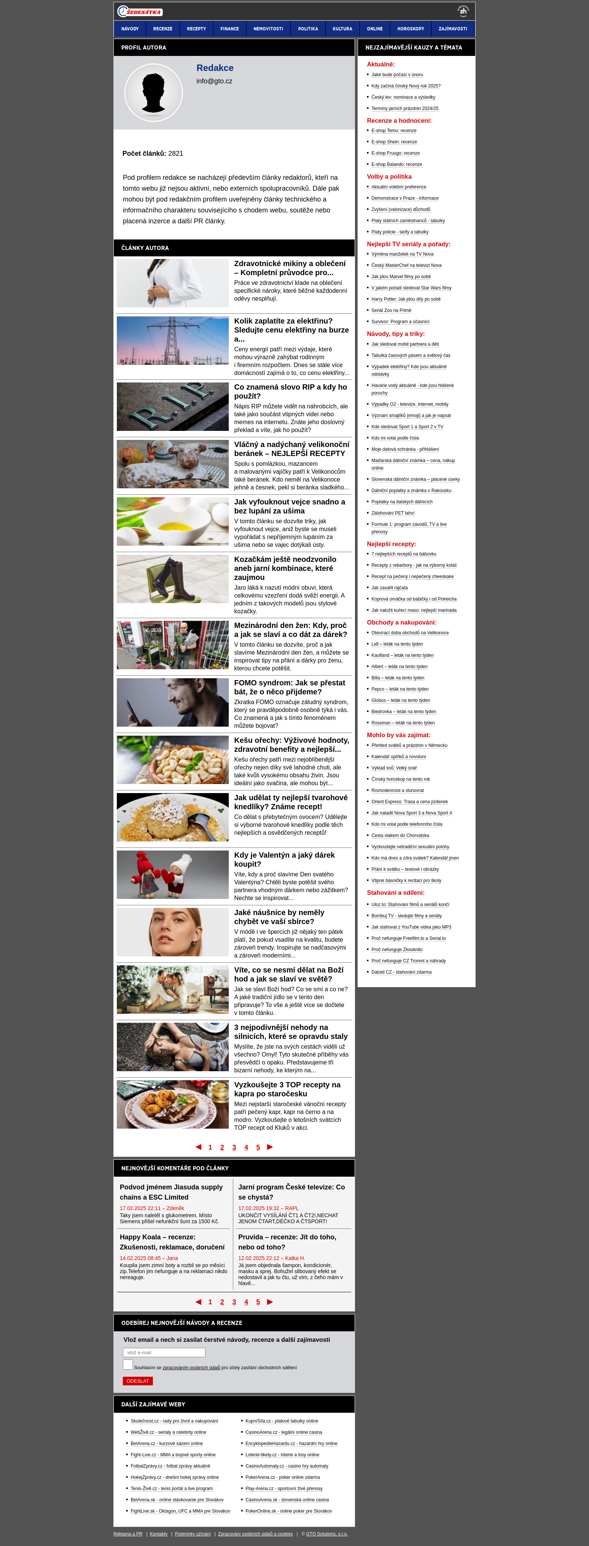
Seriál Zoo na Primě (391, 310)
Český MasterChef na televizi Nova (407, 265)
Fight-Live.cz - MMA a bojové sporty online (173, 1454)
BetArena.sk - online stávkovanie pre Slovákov (177, 1499)
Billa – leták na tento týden (398, 677)
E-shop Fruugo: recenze (396, 153)
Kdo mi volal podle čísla (395, 438)
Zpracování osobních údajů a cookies (255, 1534)
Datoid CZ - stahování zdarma (402, 972)
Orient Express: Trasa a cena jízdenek (410, 801)
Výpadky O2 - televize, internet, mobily (410, 404)
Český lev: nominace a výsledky (403, 97)
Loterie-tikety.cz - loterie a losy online (283, 1454)
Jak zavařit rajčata (390, 587)
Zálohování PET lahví (393, 513)
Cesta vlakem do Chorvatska (400, 835)
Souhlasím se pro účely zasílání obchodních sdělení (215, 1367)
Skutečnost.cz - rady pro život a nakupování (174, 1421)
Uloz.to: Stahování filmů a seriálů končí (410, 904)
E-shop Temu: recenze (394, 130)
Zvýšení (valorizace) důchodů (401, 209)
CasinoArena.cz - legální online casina (284, 1432)
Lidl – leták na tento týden (397, 644)
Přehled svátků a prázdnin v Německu (409, 745)
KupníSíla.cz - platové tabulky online (282, 1421)
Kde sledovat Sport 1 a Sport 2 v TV (407, 426)
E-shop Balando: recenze (397, 164)
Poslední (270, 1146)
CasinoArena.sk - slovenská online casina (287, 1499)
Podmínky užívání (193, 1534)
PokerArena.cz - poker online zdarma (283, 1477)
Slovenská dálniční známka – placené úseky (416, 479)
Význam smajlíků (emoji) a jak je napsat (411, 415)
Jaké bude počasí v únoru (397, 74)
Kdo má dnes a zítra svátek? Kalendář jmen (415, 858)
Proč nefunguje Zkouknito (397, 949)
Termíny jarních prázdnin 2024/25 (405, 108)
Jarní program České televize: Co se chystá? (292, 1192)
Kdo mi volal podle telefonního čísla (407, 824)
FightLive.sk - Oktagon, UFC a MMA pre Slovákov (180, 1511)
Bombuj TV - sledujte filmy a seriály (407, 915)
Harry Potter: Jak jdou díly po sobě (406, 299)
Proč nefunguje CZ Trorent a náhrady (409, 960)
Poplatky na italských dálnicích (402, 501)
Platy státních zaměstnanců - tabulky (408, 220)
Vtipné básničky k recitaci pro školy (406, 880)
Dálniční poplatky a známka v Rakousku (412, 490)
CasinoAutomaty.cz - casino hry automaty (287, 1466)
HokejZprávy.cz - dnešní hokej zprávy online (175, 1477)
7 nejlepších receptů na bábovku (404, 554)
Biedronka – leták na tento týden (404, 711)
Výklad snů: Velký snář (394, 768)
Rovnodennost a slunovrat (398, 790)
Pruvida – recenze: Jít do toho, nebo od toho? (288, 1242)
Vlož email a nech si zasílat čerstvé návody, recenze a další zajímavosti (227, 1339)
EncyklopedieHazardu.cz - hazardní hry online (292, 1443)
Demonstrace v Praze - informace (405, 198)
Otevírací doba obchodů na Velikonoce (410, 632)
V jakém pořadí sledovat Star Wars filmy (412, 288)
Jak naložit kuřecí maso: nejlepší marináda (414, 610)
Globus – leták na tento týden (401, 700)
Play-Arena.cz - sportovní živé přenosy (284, 1488)
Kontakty (159, 1534)
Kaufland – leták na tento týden (402, 655)
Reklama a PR (127, 1534)
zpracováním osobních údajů (191, 1367)
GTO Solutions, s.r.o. (327, 1534)
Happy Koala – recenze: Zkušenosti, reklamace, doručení (172, 1242)
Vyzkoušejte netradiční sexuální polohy (410, 846)
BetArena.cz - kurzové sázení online (167, 1443)
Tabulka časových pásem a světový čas (411, 355)
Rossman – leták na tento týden (403, 723)
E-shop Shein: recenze (394, 142)
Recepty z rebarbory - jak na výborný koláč (414, 565)
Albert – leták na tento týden (399, 666)
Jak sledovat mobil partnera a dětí (405, 344)
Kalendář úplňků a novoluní (399, 756)
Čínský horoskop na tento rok (401, 779)
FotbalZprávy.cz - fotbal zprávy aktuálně (170, 1466)
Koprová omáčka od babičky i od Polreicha (414, 599)
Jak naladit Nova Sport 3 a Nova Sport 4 (412, 813)
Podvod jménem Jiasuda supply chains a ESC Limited (171, 1192)
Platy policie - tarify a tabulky (400, 232)
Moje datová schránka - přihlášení (405, 449)
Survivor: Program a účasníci (400, 321)
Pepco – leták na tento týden (400, 689)
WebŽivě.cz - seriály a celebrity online (168, 1432)
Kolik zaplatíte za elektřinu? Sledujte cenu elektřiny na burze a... (291, 330)
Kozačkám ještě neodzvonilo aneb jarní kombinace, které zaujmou (285, 568)
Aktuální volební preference (399, 187)
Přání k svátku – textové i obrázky (405, 869)
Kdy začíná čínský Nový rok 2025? (406, 86)
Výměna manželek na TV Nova (402, 254)
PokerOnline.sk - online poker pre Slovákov (289, 1511)
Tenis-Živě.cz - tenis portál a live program (172, 1488)
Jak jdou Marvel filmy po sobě (401, 276)
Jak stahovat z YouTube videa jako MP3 (411, 927)
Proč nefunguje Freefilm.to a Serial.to (409, 938)
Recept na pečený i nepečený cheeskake (413, 576)
